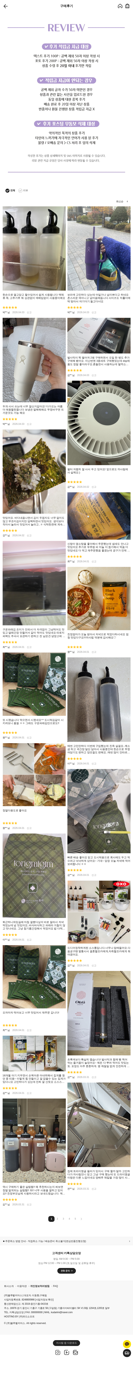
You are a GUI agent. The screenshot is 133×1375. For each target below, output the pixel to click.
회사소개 (9, 1286)
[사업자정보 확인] (44, 1299)
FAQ (55, 1286)
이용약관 (22, 1286)
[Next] (81, 1219)
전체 (10, 191)
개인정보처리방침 (39, 1286)
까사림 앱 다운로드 (66, 1343)
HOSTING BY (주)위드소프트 (19, 1316)
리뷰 (23, 191)
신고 (29, 312)
